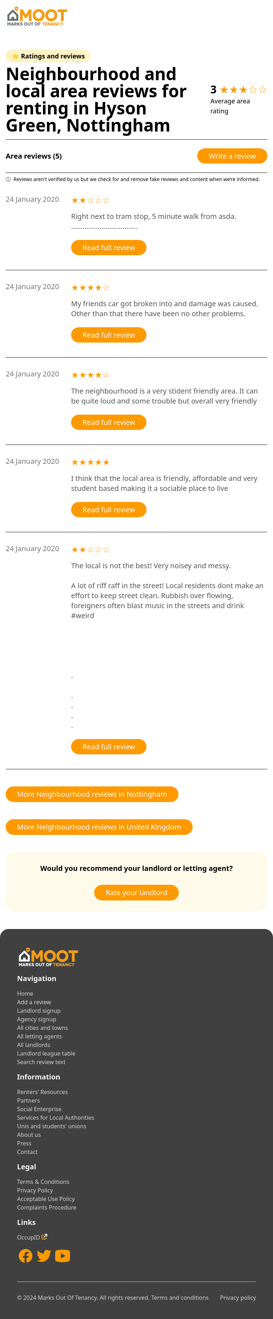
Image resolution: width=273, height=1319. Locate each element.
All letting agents (39, 1036)
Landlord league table (46, 1053)
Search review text (41, 1062)
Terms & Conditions (43, 1182)
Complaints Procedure (46, 1207)
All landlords (33, 1045)
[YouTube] (62, 1255)
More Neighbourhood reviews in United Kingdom (99, 827)
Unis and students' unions (51, 1126)
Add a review (34, 1002)
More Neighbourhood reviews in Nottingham (92, 794)
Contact (27, 1152)
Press (24, 1143)
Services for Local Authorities (55, 1118)
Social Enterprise (39, 1109)
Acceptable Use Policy (46, 1199)
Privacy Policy (35, 1190)
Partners (28, 1100)
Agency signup (36, 1019)
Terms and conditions (179, 1298)
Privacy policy (238, 1298)
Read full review (108, 247)
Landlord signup (38, 1011)
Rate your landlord (136, 892)
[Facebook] (25, 1255)
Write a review (232, 156)
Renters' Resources (42, 1092)
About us (29, 1135)
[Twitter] (44, 1255)
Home (25, 993)
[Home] (37, 16)
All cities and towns (42, 1028)
